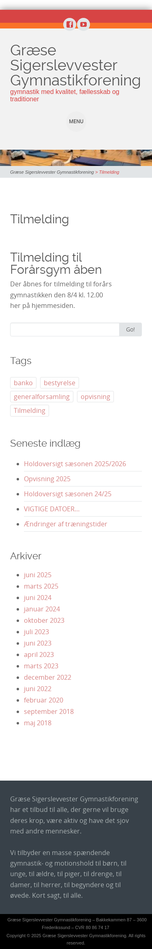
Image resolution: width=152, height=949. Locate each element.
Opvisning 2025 (47, 478)
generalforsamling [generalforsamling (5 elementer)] (42, 396)
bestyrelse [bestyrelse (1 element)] (59, 382)
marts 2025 (41, 586)
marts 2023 (41, 665)
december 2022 (47, 677)
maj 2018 (37, 722)
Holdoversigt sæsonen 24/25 (67, 493)
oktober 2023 (44, 620)
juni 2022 (37, 688)
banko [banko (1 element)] (23, 382)
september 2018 (49, 711)
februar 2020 (43, 700)
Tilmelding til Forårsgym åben (56, 263)
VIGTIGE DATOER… (52, 508)
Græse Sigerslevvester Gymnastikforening (75, 65)
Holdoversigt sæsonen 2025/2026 (75, 463)
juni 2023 (37, 643)
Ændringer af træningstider (65, 523)
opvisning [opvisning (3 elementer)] (95, 396)
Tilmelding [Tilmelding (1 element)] (29, 410)
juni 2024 (37, 597)
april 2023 (39, 654)
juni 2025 (37, 574)
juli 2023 (36, 631)
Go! (130, 329)
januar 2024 (42, 608)
